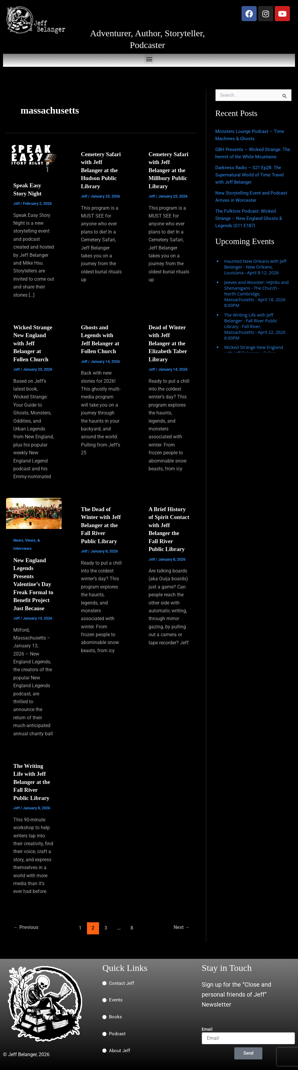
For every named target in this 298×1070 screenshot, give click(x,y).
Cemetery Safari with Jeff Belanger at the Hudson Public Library (101, 170)
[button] (149, 59)
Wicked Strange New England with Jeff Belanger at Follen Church (33, 343)
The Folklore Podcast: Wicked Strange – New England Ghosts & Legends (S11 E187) (250, 218)
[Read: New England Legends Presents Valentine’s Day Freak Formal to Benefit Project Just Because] (34, 512)
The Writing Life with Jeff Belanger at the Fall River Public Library (33, 787)
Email (207, 1029)
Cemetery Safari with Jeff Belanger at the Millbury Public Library (168, 170)
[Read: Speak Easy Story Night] (34, 158)
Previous (27, 933)
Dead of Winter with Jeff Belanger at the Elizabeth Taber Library (169, 343)
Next (180, 933)
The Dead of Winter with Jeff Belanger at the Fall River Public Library (101, 524)
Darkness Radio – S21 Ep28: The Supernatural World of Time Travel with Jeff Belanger (251, 175)
